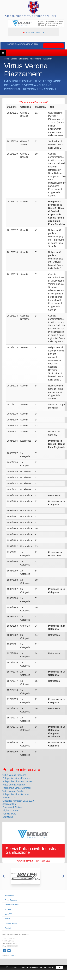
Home (6, 59)
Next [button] (63, 876)
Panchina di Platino (12, 807)
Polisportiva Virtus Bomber (15, 794)
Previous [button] (3, 876)
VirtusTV (8, 914)
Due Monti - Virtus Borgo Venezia (22, 44)
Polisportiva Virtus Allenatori (16, 788)
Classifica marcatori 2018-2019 (18, 800)
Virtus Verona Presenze (14, 775)
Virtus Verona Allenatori (14, 784)
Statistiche (24, 59)
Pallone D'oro (9, 797)
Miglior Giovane (10, 810)
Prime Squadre (11, 900)
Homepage (9, 895)
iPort (14, 955)
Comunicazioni (11, 923)
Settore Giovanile (11, 905)
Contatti (8, 928)
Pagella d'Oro (9, 813)
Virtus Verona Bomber (13, 791)
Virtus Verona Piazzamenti (41, 59)
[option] (35, 24)
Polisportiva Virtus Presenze (16, 778)
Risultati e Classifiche (33, 32)
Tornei (7, 919)
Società (14, 59)
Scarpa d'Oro (9, 804)
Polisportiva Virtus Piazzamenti (18, 781)
